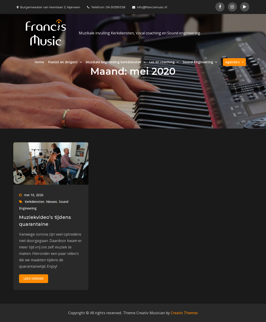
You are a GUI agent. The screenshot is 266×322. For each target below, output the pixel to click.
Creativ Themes (184, 312)
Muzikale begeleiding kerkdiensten (113, 62)
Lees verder (34, 278)
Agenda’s (232, 62)
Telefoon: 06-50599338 (106, 7)
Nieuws (51, 201)
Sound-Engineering (198, 62)
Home (39, 62)
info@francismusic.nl (149, 7)
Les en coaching (162, 62)
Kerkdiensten (34, 201)
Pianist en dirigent (63, 62)
